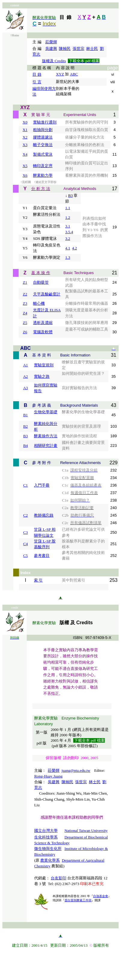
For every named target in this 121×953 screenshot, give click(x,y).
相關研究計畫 (45, 445)
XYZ (60, 74)
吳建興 (51, 48)
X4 (25, 154)
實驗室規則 (43, 365)
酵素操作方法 (45, 436)
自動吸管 (41, 282)
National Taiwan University (86, 830)
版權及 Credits (54, 61)
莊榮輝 (51, 42)
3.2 (67, 238)
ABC (74, 74)
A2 (25, 376)
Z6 (25, 332)
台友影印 (58, 878)
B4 (25, 445)
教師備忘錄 (43, 515)
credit (14, 607)
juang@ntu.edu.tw (76, 770)
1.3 (67, 257)
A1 (25, 365)
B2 (25, 426)
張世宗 (78, 48)
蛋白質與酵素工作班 (78, 900)
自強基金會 (100, 896)
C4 (25, 544)
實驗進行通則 (44, 122)
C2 (25, 515)
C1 (25, 485)
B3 (25, 436)
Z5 (25, 322)
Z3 (25, 303)
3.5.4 (69, 232)
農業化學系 (50, 860)
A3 (25, 388)
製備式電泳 (43, 154)
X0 (25, 122)
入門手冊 (42, 485)
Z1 (25, 282)
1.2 (67, 217)
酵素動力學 (43, 175)
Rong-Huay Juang (48, 776)
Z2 (25, 294)
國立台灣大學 (46, 830)
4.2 (74, 248)
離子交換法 (43, 144)
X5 (25, 165)
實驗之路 (42, 376)
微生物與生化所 (48, 848)
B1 (25, 415)
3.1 (67, 226)
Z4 (25, 313)
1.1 (67, 208)
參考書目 (42, 555)
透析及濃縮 (43, 322)
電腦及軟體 (43, 332)
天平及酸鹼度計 (46, 294)
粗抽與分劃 (43, 129)
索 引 (38, 580)
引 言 (36, 82)
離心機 (39, 303)
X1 (25, 129)
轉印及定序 (43, 165)
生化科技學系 (46, 837)
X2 (25, 137)
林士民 (92, 48)
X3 (25, 144)
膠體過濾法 (43, 137)
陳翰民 (65, 48)
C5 (25, 555)
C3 (25, 532)
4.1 (67, 248)
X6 (25, 175)
